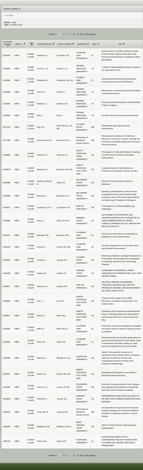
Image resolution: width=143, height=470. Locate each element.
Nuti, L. (60, 115)
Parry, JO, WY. (63, 221)
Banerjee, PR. (63, 235)
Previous (52, 34)
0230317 (6, 374)
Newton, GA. (62, 104)
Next (82, 34)
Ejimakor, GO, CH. (65, 169)
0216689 (6, 92)
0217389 (6, 140)
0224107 (6, 235)
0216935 (6, 104)
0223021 (6, 207)
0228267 (6, 342)
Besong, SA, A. (63, 196)
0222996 (6, 196)
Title (120, 44)
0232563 (6, 387)
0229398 (6, 358)
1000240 (6, 426)
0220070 (6, 169)
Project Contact (64, 44)
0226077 (6, 315)
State (94, 44)
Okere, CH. (61, 441)
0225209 (6, 273)
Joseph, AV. (62, 260)
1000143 (6, 412)
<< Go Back (8, 15)
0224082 (6, 221)
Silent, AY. (61, 183)
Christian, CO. (63, 55)
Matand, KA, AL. (64, 358)
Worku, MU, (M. (63, 374)
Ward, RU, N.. (63, 329)
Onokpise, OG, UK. (65, 80)
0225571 (6, 286)
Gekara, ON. (62, 286)
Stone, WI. (61, 342)
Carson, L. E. (62, 68)
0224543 (6, 260)
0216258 (6, 68)
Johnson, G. (62, 155)
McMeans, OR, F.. (64, 426)
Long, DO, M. (62, 412)
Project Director (45, 44)
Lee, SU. (60, 301)
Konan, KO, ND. (64, 247)
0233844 (6, 399)
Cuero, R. (61, 92)
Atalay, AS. (61, 273)
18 (77, 34)
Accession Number (7, 43)
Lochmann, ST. (63, 207)
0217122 (6, 127)
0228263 (6, 329)
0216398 (6, 80)
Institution (82, 44)
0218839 (6, 155)
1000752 (6, 441)
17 (74, 34)
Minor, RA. (61, 315)
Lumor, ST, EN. (63, 387)
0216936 (6, 115)
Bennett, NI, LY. (63, 140)
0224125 (6, 247)
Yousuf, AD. (62, 399)
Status (19, 44)
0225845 (6, 301)
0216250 (6, 55)
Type (31, 43)
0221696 (6, 183)
